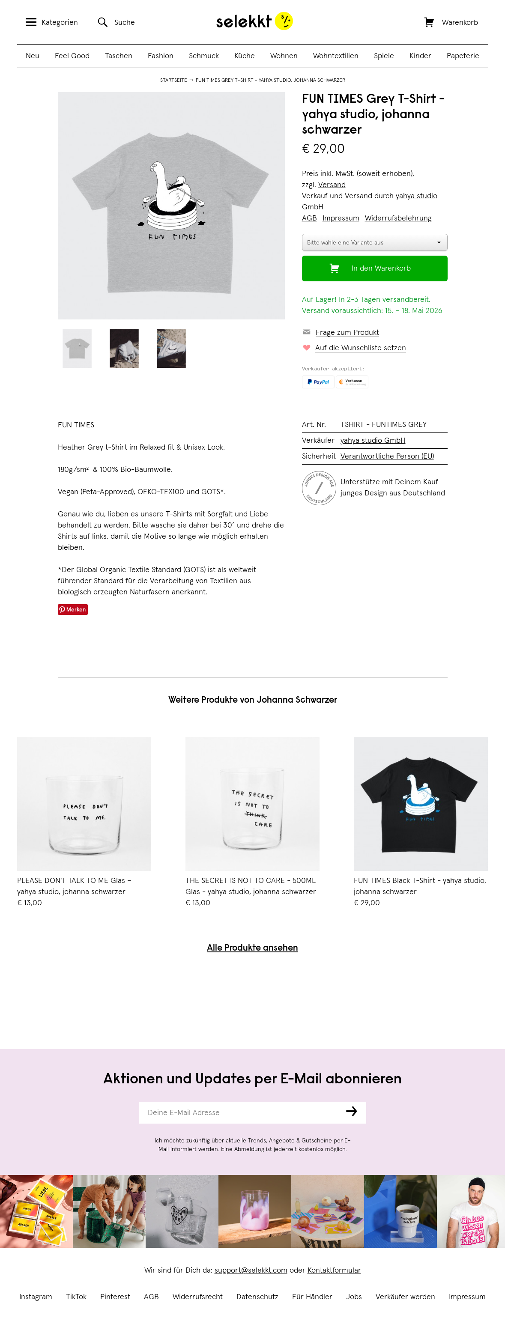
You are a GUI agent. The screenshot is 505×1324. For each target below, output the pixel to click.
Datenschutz (257, 1297)
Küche (244, 56)
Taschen (118, 56)
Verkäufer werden (405, 1297)
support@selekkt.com (251, 1270)
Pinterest (115, 1297)
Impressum (467, 1297)
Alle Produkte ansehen (252, 948)
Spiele (384, 56)
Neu (32, 56)
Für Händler (312, 1297)
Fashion (160, 56)
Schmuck (204, 56)
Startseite (173, 80)
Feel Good (72, 56)
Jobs (354, 1297)
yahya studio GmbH (373, 440)
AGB (151, 1297)
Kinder (420, 56)
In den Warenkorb (381, 268)
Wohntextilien (336, 56)
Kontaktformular (334, 1270)
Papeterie (463, 56)
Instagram (35, 1297)
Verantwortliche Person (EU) (387, 456)
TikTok (76, 1297)
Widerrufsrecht (198, 1297)
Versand (332, 185)
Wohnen (284, 56)
